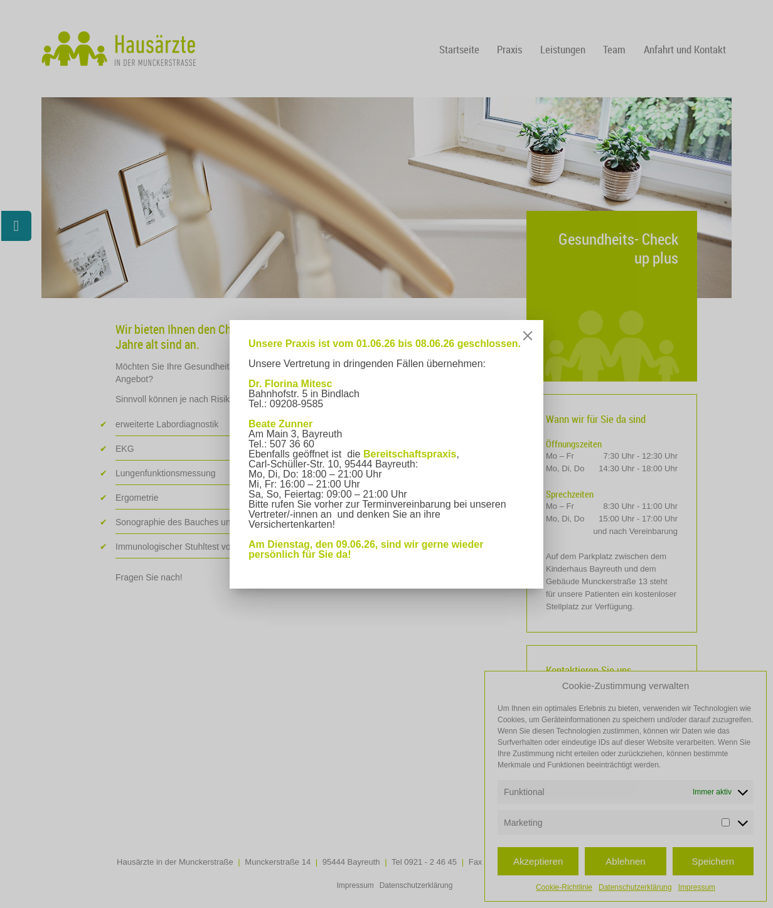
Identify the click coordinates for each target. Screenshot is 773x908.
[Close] (527, 335)
